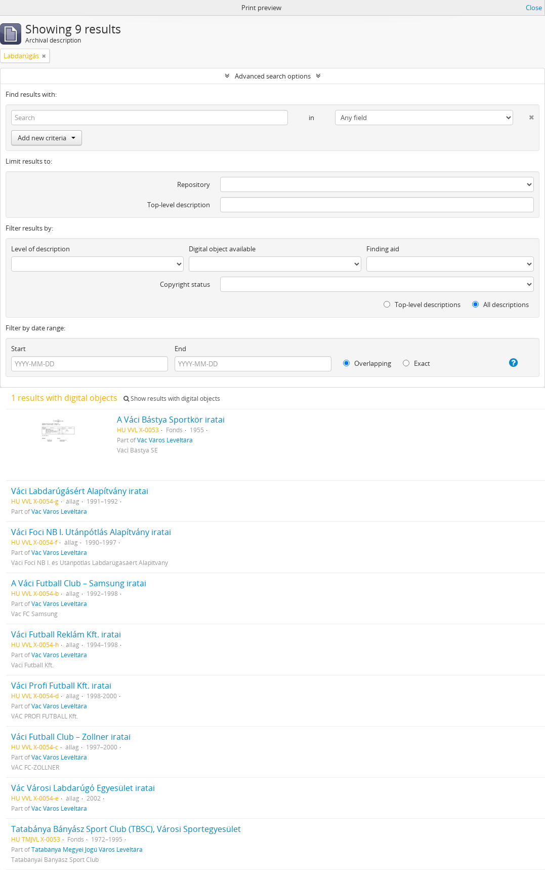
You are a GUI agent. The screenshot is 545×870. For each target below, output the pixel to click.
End (180, 348)
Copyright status (185, 284)
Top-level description (178, 204)
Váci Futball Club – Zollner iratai (71, 736)
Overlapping (367, 363)
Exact (416, 363)
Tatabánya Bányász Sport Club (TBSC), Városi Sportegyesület (126, 829)
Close (534, 7)
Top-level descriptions (422, 304)
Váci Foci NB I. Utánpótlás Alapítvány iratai (91, 532)
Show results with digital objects (171, 398)
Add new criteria (46, 137)
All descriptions (500, 304)
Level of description (40, 248)
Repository (193, 184)
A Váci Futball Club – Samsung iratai (78, 583)
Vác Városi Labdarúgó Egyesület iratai (83, 787)
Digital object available (222, 248)
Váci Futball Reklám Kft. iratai (66, 634)
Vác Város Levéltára (165, 440)
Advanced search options (273, 76)
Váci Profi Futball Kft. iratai (61, 685)
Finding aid (382, 248)
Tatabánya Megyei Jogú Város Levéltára (87, 849)
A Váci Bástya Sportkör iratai (171, 419)
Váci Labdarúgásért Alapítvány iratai (79, 491)
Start (18, 348)
